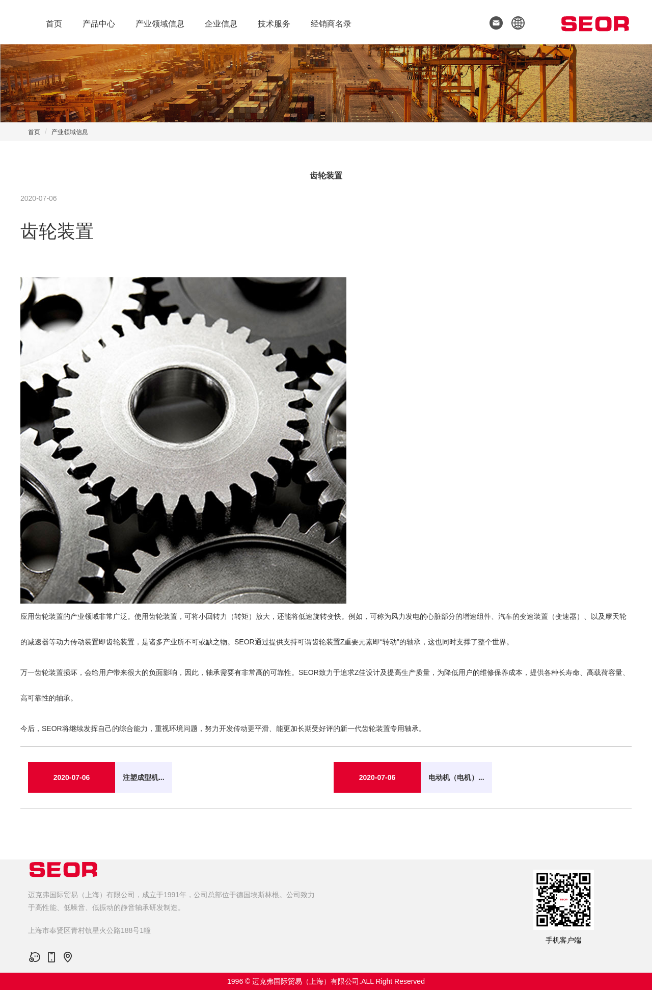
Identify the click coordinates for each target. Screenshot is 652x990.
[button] (515, 22)
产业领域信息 (159, 23)
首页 (54, 23)
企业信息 (221, 23)
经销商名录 (331, 23)
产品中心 (99, 23)
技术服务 (274, 23)
